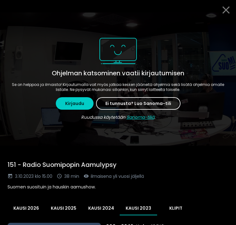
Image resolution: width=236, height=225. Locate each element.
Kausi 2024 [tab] (101, 208)
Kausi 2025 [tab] (63, 208)
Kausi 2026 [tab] (26, 208)
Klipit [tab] (175, 208)
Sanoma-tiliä (140, 117)
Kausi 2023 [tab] (138, 208)
